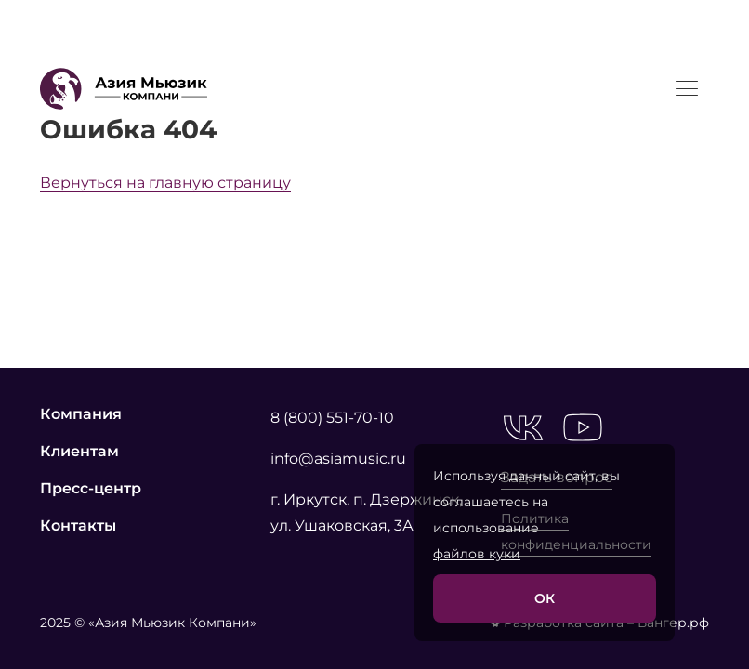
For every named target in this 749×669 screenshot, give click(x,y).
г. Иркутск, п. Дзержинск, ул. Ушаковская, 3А (366, 512)
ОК (544, 598)
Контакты (78, 525)
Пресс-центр (90, 488)
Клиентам (79, 451)
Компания (81, 414)
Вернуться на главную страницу (165, 182)
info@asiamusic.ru (338, 458)
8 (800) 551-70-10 (332, 417)
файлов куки (476, 553)
